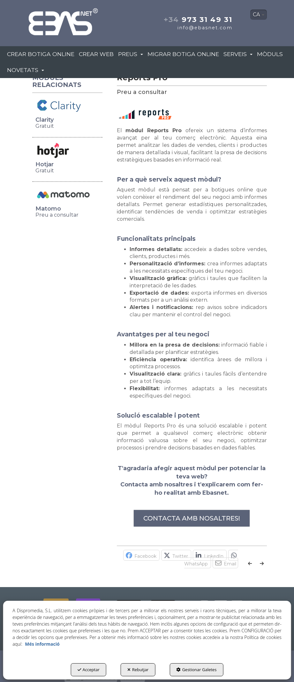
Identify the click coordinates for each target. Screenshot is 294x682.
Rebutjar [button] (138, 669)
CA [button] (258, 14)
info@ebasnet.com (204, 28)
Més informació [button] (42, 644)
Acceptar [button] (89, 669)
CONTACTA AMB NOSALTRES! (191, 518)
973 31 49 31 (198, 19)
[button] (63, 20)
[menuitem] (258, 15)
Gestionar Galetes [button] (196, 669)
